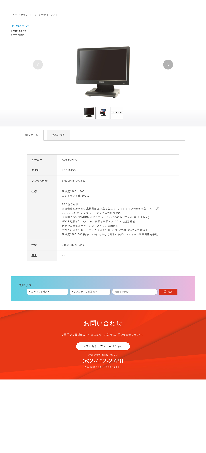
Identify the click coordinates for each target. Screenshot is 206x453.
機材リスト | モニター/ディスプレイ (39, 15)
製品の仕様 (32, 135)
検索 (170, 291)
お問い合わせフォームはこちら (103, 346)
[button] (168, 65)
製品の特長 (58, 135)
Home (14, 15)
